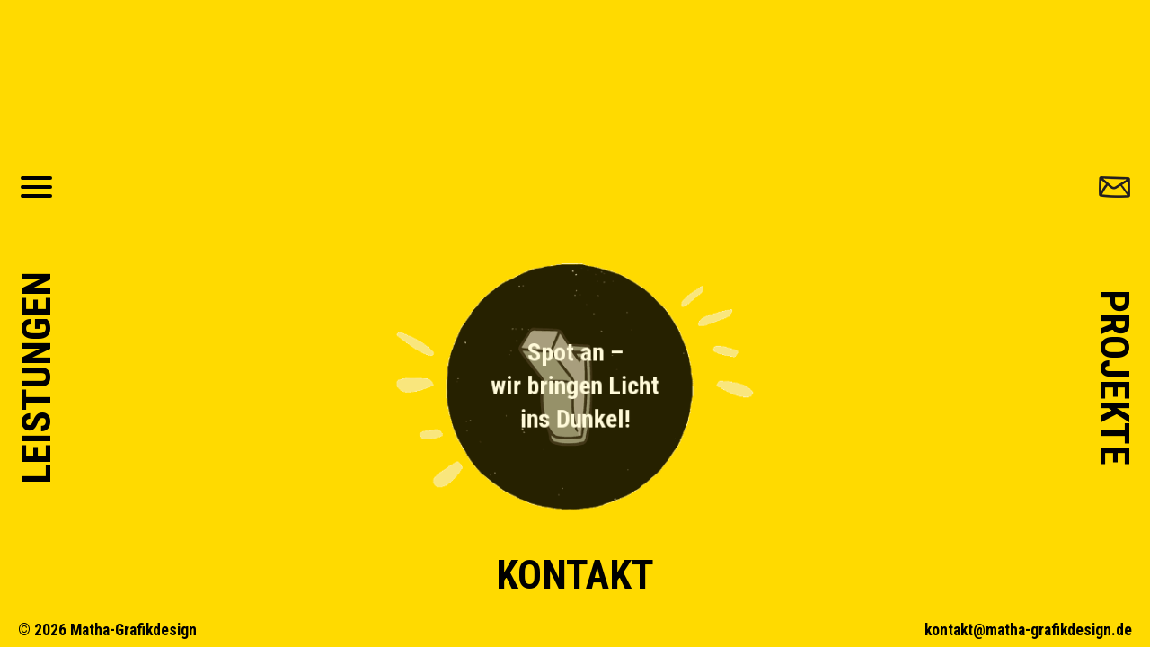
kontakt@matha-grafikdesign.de (1028, 630)
